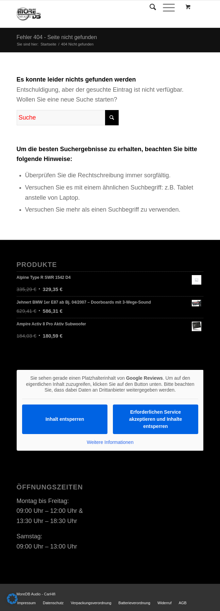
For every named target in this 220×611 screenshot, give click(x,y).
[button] (12, 599)
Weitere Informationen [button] (110, 442)
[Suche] (149, 7)
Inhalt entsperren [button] (64, 418)
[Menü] (165, 7)
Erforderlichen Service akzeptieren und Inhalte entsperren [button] (155, 419)
